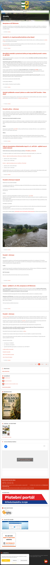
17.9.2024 (5, 87)
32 (35, 364)
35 (40, 364)
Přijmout (5, 560)
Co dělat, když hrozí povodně (8, 349)
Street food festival (8, 380)
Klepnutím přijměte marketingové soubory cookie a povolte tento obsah (25, 460)
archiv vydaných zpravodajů (6, 437)
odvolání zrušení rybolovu (23, 98)
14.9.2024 (5, 280)
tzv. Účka (36, 69)
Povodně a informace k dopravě (11, 180)
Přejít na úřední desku (5, 371)
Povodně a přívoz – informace (11, 109)
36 (42, 364)
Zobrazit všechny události (6, 387)
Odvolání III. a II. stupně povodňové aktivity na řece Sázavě (18, 37)
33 (37, 364)
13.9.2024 (5, 308)
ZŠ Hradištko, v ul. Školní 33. (31, 150)
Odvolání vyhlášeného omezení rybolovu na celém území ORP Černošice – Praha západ (24, 93)
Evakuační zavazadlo (6, 351)
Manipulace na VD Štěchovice (10, 23)
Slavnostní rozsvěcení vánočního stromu (11, 383)
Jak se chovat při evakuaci (7, 357)
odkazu (24, 331)
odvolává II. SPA (5, 45)
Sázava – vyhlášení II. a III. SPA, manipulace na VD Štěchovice (19, 286)
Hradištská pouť (7, 377)
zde (8, 488)
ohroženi (23, 320)
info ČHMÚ (16, 128)
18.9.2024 (5, 31)
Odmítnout (15, 560)
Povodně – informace (8, 255)
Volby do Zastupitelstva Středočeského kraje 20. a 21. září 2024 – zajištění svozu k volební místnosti (25, 147)
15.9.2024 (5, 249)
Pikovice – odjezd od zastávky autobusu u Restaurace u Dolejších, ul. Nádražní (17, 156)
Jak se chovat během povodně (8, 354)
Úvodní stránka (5, 18)
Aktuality (10, 18)
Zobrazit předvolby (24, 560)
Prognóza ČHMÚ (6, 316)
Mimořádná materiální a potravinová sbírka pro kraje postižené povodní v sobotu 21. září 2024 (25, 54)
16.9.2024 (5, 141)
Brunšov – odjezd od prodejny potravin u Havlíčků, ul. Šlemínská (14, 163)
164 (46, 364)
